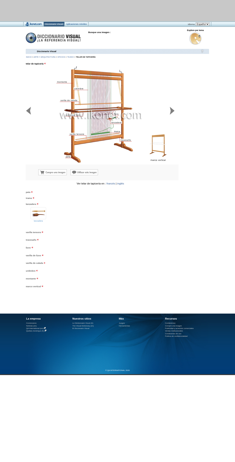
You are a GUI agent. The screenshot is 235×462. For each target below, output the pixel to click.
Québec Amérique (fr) (35, 331)
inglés (120, 183)
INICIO (29, 57)
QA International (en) (34, 328)
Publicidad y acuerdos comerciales (179, 328)
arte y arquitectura (44, 57)
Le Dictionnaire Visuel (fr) (82, 323)
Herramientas (124, 326)
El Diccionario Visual (80, 328)
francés (110, 183)
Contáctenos (170, 323)
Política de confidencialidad (176, 336)
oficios (61, 57)
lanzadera (38, 221)
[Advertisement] (181, 211)
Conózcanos (31, 323)
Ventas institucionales (174, 331)
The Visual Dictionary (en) (83, 326)
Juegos (122, 323)
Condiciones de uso (173, 334)
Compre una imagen (173, 326)
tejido (70, 57)
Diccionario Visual (46, 51)
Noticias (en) (31, 326)
